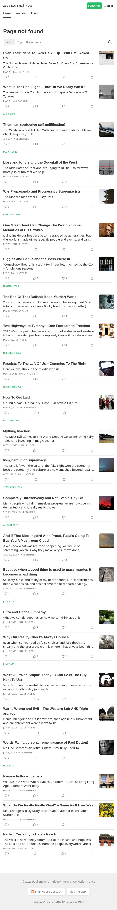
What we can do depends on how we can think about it (41, 617)
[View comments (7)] (35, 795)
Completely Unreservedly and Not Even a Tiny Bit (43, 498)
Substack (39, 901)
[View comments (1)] (35, 106)
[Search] (110, 42)
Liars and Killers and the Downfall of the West (40, 162)
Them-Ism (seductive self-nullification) (34, 125)
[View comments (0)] (36, 77)
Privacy (56, 881)
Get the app (78, 891)
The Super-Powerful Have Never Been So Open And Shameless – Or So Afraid (48, 65)
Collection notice (84, 881)
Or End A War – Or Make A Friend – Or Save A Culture (40, 403)
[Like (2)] (7, 106)
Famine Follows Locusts (23, 776)
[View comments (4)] (35, 206)
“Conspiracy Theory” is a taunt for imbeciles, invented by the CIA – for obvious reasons (48, 266)
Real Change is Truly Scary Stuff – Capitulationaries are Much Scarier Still (45, 813)
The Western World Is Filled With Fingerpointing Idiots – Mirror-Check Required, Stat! (47, 132)
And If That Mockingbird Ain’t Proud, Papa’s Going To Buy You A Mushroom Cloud (46, 538)
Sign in (108, 5)
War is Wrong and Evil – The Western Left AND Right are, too (45, 711)
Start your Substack (45, 891)
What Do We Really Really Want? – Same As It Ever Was (48, 805)
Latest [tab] (9, 42)
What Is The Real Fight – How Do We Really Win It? (44, 87)
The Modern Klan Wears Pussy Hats (28, 197)
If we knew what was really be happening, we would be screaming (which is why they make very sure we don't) (41, 548)
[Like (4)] (7, 316)
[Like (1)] (7, 77)
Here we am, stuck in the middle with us (31, 369)
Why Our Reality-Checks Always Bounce (36, 637)
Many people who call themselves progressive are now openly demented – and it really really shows (46, 505)
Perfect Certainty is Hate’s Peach (29, 834)
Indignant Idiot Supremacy (24, 460)
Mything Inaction (16, 431)
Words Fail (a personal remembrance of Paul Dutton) (45, 742)
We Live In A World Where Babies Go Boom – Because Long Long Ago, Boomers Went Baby (48, 784)
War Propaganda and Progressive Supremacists (42, 191)
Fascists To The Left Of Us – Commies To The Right (44, 364)
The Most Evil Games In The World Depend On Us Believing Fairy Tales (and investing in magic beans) (48, 439)
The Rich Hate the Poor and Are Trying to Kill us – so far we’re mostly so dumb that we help (46, 170)
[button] (7, 13)
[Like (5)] (7, 345)
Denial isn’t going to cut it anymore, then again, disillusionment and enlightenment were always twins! (47, 721)
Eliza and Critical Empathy (24, 612)
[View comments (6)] (35, 181)
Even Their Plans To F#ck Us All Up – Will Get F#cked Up (46, 55)
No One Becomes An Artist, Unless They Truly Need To (41, 748)
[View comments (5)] (35, 316)
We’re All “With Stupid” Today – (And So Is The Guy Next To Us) (45, 677)
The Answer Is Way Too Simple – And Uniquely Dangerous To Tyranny (45, 94)
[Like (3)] (7, 206)
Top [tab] (19, 42)
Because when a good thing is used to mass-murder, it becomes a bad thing (47, 572)
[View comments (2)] (35, 379)
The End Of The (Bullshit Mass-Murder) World (40, 297)
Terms (67, 881)
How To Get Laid (16, 397)
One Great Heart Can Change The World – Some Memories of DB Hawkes (42, 227)
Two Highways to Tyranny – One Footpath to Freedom (46, 326)
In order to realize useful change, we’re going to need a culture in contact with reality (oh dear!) (47, 687)
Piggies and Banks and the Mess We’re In (36, 259)
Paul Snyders (21, 71)
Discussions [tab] (33, 42)
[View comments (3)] (35, 278)
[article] (58, 65)
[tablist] (23, 42)
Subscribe (94, 5)
